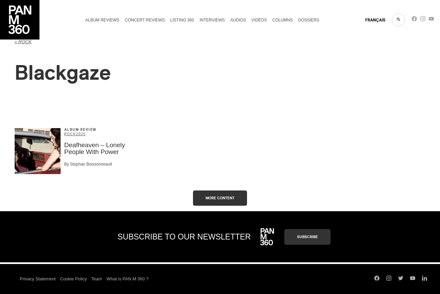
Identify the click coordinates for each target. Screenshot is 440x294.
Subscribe (307, 237)
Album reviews (102, 20)
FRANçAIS (375, 20)
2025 (80, 134)
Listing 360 (182, 20)
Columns (282, 20)
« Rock (23, 41)
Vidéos (259, 20)
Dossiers (308, 20)
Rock (70, 134)
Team (96, 278)
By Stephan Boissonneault (88, 164)
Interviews (212, 20)
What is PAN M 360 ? (127, 278)
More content (220, 198)
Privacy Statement (38, 278)
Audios (238, 20)
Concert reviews (145, 20)
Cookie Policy (73, 278)
